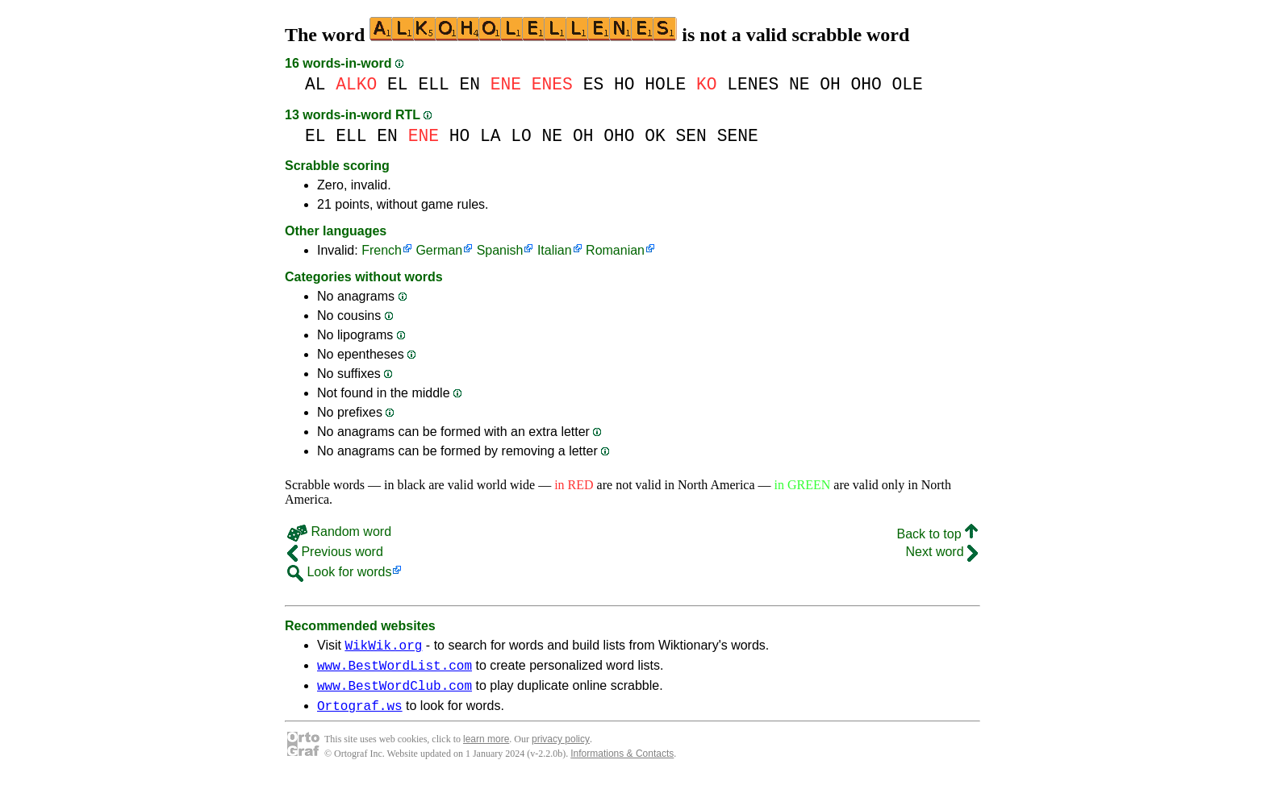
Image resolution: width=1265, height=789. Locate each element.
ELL (433, 84)
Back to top (938, 534)
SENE (737, 135)
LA (490, 135)
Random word (339, 531)
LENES (753, 84)
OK (655, 135)
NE (799, 84)
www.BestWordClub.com (394, 692)
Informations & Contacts (622, 763)
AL (315, 84)
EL (397, 84)
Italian (554, 250)
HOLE (665, 84)
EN (469, 84)
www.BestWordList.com (394, 670)
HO (624, 84)
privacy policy (561, 748)
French (381, 250)
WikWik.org (383, 647)
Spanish (500, 250)
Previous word (335, 552)
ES (593, 84)
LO (521, 135)
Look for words (339, 572)
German (438, 250)
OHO (865, 84)
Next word (942, 552)
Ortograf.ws (360, 715)
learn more (486, 748)
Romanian (615, 250)
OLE (907, 84)
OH (830, 84)
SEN (691, 135)
